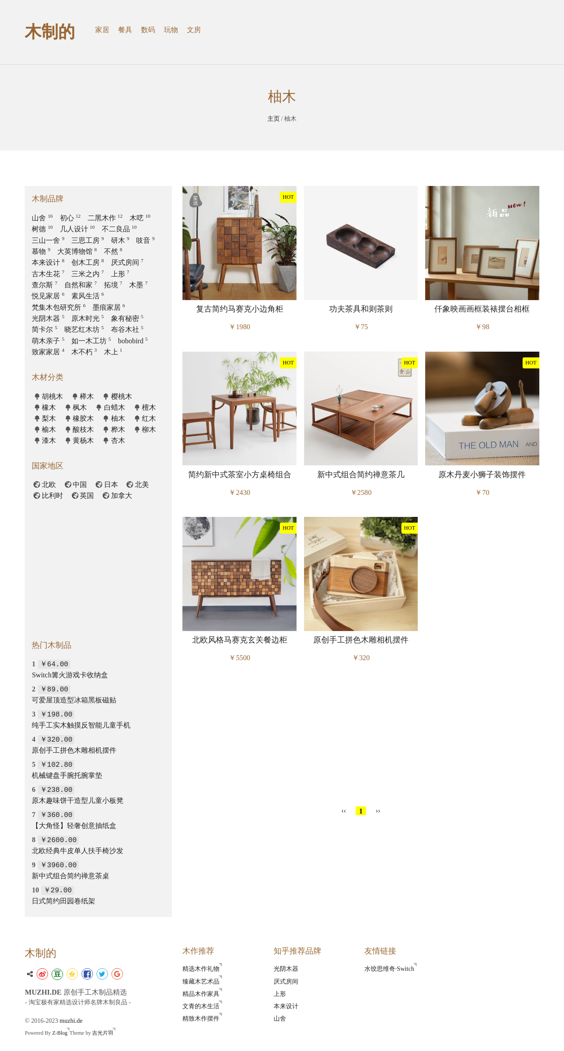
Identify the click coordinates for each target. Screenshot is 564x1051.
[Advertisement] (360, 736)
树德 (42, 229)
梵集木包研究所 (58, 307)
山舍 (42, 218)
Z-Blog (59, 1033)
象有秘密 (127, 318)
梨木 (49, 418)
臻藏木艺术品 (200, 981)
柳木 (149, 429)
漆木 (49, 440)
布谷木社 (127, 329)
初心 (70, 218)
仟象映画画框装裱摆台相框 (482, 309)
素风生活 (87, 296)
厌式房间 (127, 262)
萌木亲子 (48, 341)
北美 (142, 484)
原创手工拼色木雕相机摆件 (360, 639)
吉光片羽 (102, 1033)
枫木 (80, 407)
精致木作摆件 (200, 1018)
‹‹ (343, 810)
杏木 (118, 440)
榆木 (49, 429)
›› (378, 810)
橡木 (49, 407)
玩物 (171, 29)
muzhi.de (70, 1020)
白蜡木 (114, 407)
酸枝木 (83, 429)
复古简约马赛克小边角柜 (239, 309)
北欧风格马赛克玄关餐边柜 (239, 639)
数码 (148, 29)
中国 (80, 484)
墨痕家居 (109, 307)
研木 (120, 240)
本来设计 (48, 262)
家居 (102, 29)
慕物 (41, 251)
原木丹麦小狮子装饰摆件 (482, 474)
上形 (120, 274)
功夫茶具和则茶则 (361, 309)
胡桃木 (52, 396)
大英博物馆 (77, 251)
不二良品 (119, 229)
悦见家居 (48, 296)
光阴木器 (48, 318)
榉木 (87, 396)
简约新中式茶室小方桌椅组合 (239, 474)
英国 (87, 495)
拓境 (113, 285)
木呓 (140, 218)
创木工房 (87, 262)
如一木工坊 (91, 341)
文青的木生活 (200, 1006)
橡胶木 (83, 418)
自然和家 (80, 285)
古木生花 (48, 274)
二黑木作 (105, 218)
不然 (113, 251)
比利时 (52, 495)
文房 (194, 29)
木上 (113, 352)
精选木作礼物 (200, 968)
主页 (273, 118)
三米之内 (87, 274)
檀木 (149, 407)
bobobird (133, 341)
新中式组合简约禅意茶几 (360, 474)
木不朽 (84, 352)
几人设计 (77, 229)
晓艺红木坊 (84, 329)
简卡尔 (44, 329)
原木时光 (87, 318)
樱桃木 (121, 396)
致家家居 (48, 352)
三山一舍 (48, 240)
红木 (149, 418)
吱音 (145, 240)
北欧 (49, 484)
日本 (111, 484)
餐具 (125, 29)
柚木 (118, 418)
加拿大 (121, 495)
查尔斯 (44, 285)
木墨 (138, 285)
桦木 (118, 429)
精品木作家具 (200, 993)
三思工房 (87, 240)
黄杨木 (83, 440)
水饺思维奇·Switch (389, 968)
